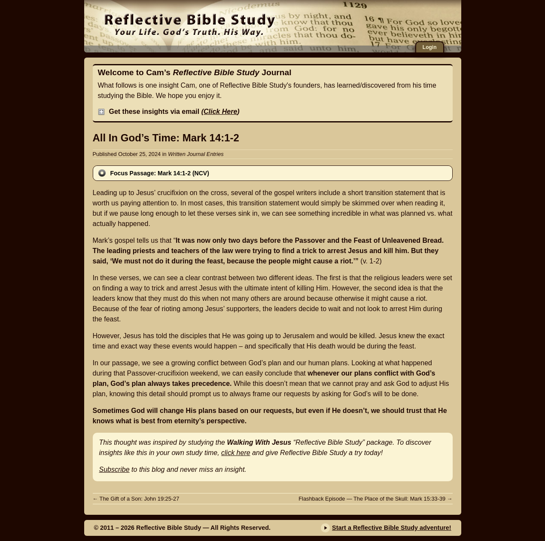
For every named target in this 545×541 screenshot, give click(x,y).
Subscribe (114, 469)
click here (235, 452)
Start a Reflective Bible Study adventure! (391, 527)
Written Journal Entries (195, 154)
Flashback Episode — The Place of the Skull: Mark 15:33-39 (375, 498)
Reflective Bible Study (189, 24)
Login (430, 47)
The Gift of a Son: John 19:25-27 (136, 498)
